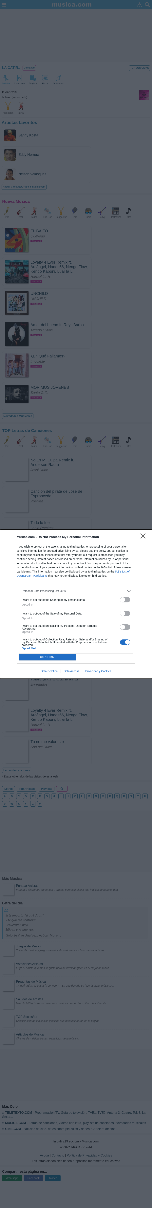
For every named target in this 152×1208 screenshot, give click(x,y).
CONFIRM (47, 656)
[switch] (125, 599)
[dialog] (76, 604)
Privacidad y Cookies (98, 671)
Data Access (71, 671)
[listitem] (76, 591)
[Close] (144, 537)
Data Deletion (49, 671)
